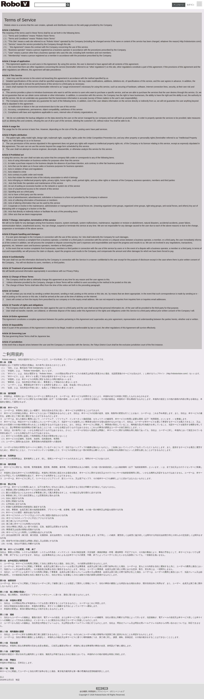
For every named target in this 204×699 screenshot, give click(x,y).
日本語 (99, 688)
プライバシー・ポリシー (107, 691)
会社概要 (83, 691)
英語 (105, 688)
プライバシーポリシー (42, 595)
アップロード (179, 5)
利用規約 (92, 691)
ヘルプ (121, 691)
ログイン (190, 5)
